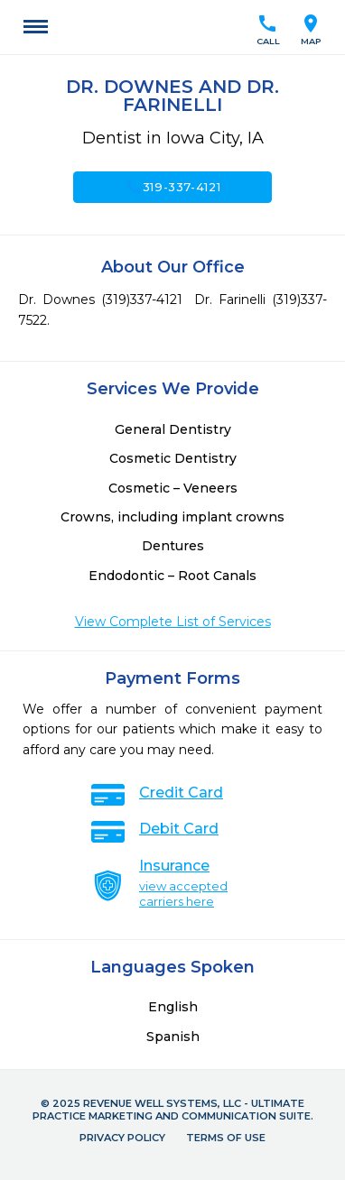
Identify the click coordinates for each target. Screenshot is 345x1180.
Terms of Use (226, 1137)
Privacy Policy (122, 1137)
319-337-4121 (173, 187)
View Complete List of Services (173, 621)
